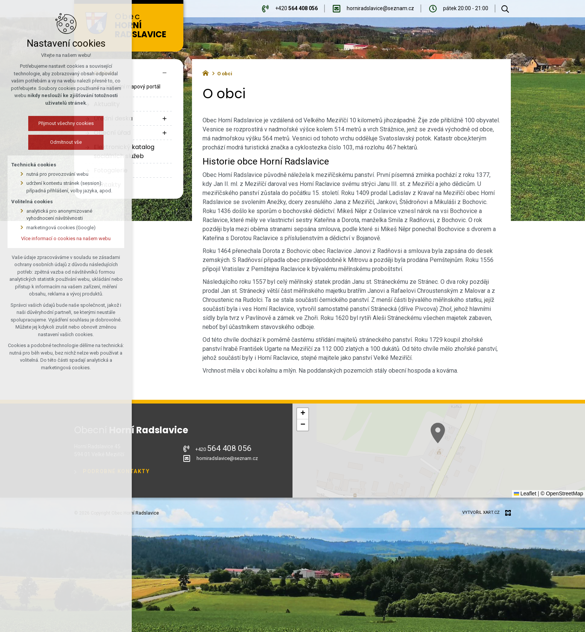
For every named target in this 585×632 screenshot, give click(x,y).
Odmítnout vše (59, 142)
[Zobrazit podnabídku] (164, 118)
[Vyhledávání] (505, 9)
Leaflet (525, 493)
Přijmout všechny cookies (59, 123)
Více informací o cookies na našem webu (59, 238)
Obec (145, 26)
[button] (467, 457)
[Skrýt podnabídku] (164, 73)
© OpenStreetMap (562, 493)
